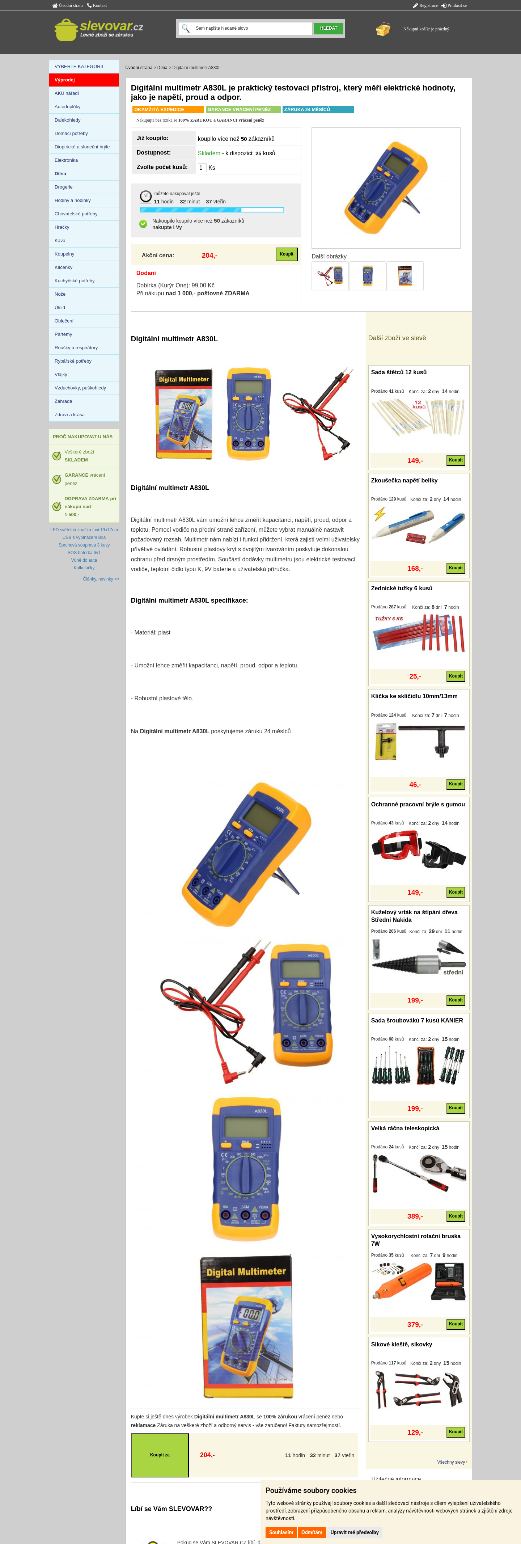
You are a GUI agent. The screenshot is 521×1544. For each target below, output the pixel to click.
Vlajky (61, 374)
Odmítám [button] (311, 1532)
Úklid (60, 307)
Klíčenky (63, 267)
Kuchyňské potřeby (75, 280)
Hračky (62, 227)
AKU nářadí (67, 93)
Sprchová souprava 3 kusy (84, 545)
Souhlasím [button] (281, 1532)
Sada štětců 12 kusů (399, 372)
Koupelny (64, 254)
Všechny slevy (451, 1462)
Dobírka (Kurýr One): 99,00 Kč (175, 285)
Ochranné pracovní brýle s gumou (418, 804)
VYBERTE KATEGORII (79, 66)
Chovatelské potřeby (76, 213)
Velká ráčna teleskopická (405, 1128)
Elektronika (66, 160)
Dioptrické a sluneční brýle (82, 146)
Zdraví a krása (70, 414)
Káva (60, 240)
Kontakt (97, 5)
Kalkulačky (84, 567)
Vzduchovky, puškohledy (80, 388)
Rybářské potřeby (73, 361)
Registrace (425, 5)
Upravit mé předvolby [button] (354, 1532)
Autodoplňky (68, 106)
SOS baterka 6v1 (84, 552)
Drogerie (64, 187)
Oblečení (64, 321)
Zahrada (63, 401)
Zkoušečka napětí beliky (404, 480)
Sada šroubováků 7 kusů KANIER (417, 1020)
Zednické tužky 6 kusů (402, 588)
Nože (60, 294)
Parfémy (63, 334)
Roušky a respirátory (76, 347)
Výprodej (65, 80)
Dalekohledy (68, 120)
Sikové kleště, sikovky (401, 1344)
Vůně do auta (84, 560)
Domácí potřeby (71, 133)
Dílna (162, 67)
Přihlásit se (454, 5)
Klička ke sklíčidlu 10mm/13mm (414, 696)
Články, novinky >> (101, 579)
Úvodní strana (68, 5)
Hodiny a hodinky (73, 200)
